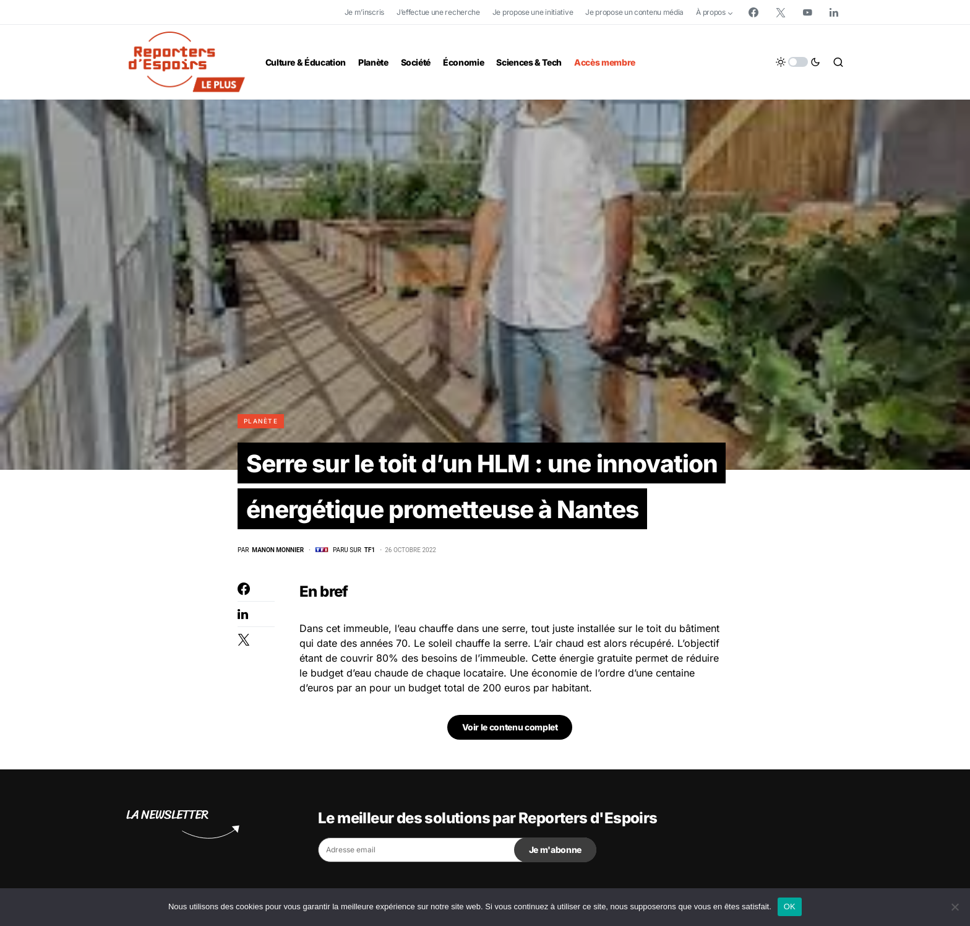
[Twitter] (781, 12)
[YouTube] (807, 12)
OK (790, 906)
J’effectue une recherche (438, 12)
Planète (261, 421)
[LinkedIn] (834, 12)
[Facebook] (753, 12)
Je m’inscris (364, 12)
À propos (711, 12)
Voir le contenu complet (510, 730)
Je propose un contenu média (634, 12)
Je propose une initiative (532, 12)
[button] (798, 62)
